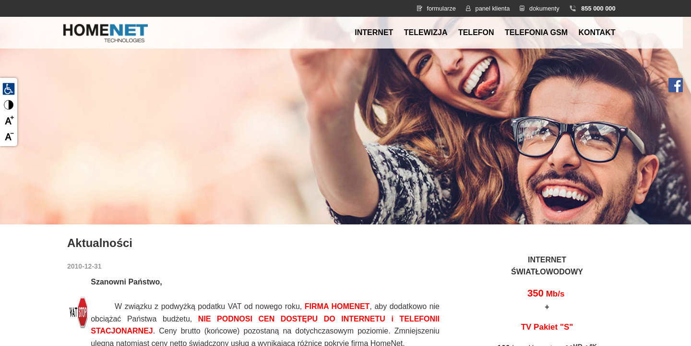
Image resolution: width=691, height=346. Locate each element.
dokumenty (544, 8)
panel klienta (493, 8)
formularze (441, 8)
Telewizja (426, 32)
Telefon (476, 32)
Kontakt (596, 32)
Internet (374, 32)
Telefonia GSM (536, 32)
